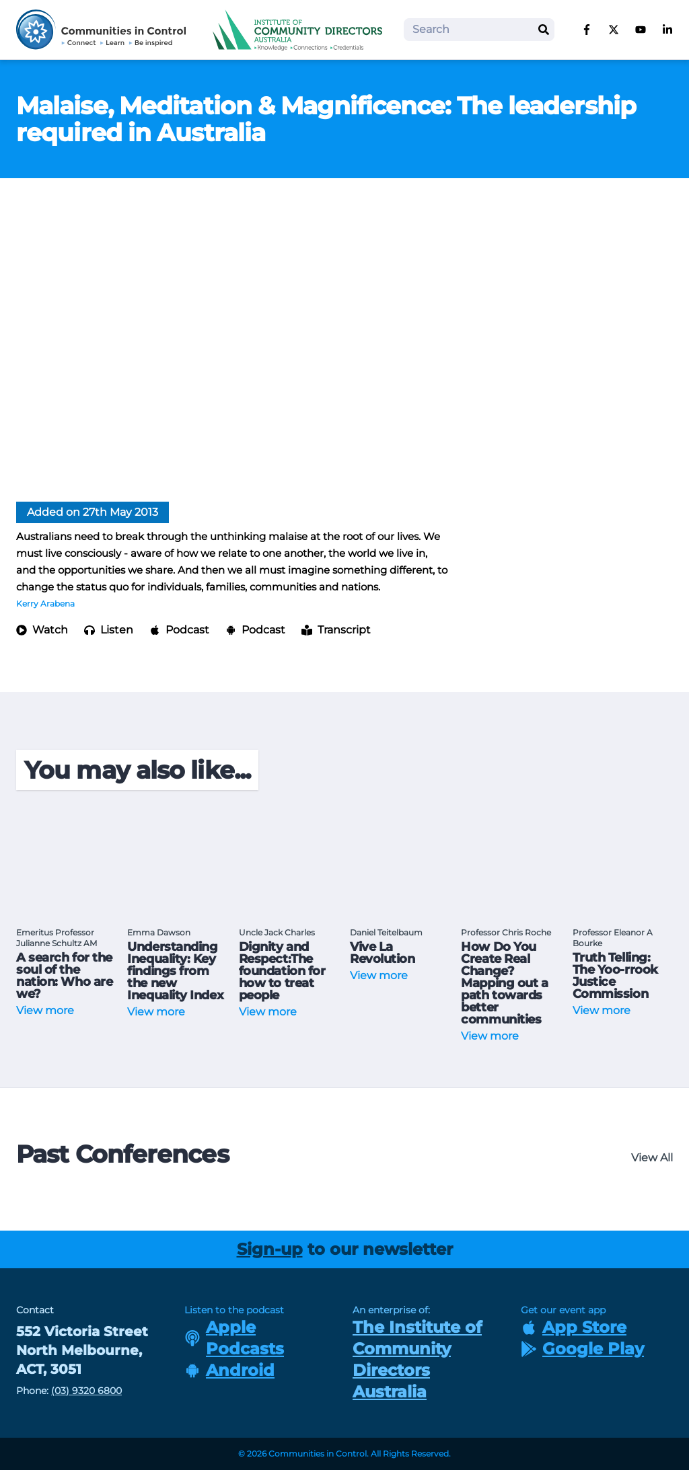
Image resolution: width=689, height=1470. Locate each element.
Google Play (582, 1348)
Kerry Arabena (45, 603)
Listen (108, 629)
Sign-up (270, 1249)
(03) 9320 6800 (86, 1391)
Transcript (336, 629)
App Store (573, 1327)
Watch (42, 629)
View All (652, 1157)
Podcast (179, 629)
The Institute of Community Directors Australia (417, 1359)
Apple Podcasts (234, 1337)
